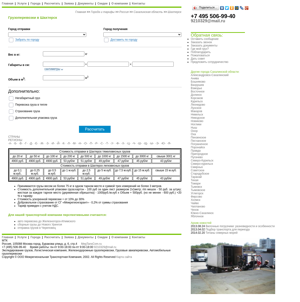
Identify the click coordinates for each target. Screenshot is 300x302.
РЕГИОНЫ (15, 140)
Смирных (197, 167)
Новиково (197, 121)
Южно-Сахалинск (202, 213)
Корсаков (197, 98)
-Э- (157, 143)
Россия (124, 12)
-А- (10, 143)
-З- (47, 143)
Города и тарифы (102, 12)
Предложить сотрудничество (209, 62)
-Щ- (145, 143)
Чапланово (198, 206)
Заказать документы (204, 45)
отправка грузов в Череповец (37, 227)
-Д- (31, 143)
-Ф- (118, 143)
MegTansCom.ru (91, 243)
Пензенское (198, 137)
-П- (91, 143)
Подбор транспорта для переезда (228, 229)
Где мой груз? (200, 48)
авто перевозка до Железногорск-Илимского (46, 221)
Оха (193, 134)
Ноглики (196, 124)
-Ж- (42, 143)
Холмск (195, 200)
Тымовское (198, 190)
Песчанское (198, 140)
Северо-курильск (202, 163)
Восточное (198, 91)
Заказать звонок (201, 42)
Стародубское (200, 173)
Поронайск (198, 147)
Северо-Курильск (202, 160)
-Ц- (129, 143)
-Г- (26, 143)
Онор (194, 131)
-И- (53, 143)
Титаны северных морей (221, 232)
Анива (195, 78)
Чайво (195, 203)
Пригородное (199, 154)
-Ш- (139, 143)
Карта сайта (124, 257)
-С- (102, 143)
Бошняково (198, 81)
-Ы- (152, 143)
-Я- (169, 143)
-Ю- (163, 143)
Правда (196, 150)
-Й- (58, 143)
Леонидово (198, 104)
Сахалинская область (148, 12)
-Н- (80, 143)
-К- (63, 143)
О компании (119, 3)
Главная (7, 3)
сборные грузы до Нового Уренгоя (40, 224)
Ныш (194, 127)
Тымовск (196, 186)
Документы (86, 3)
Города (35, 3)
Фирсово (196, 196)
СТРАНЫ (14, 136)
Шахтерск (174, 12)
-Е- (36, 143)
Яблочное (197, 216)
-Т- (107, 143)
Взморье (196, 88)
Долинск (196, 94)
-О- (85, 143)
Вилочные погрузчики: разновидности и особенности (240, 226)
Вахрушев (197, 85)
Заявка (69, 3)
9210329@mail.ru (105, 247)
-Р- (96, 143)
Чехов (195, 209)
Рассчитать (52, 3)
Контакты (138, 3)
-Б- (15, 143)
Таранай (196, 177)
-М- (74, 143)
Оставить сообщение (204, 39)
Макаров (196, 111)
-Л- (69, 143)
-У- (112, 143)
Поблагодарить (201, 52)
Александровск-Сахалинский (210, 75)
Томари (195, 183)
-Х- (123, 143)
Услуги (22, 3)
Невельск (197, 114)
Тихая (195, 180)
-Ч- (134, 143)
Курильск (197, 101)
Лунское (196, 108)
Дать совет (198, 58)
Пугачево (197, 157)
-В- (20, 143)
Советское (197, 170)
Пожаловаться (200, 55)
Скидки (103, 3)
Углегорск (197, 193)
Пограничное (199, 144)
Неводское (198, 117)
